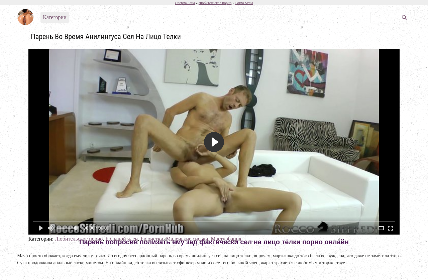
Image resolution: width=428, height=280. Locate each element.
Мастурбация (226, 239)
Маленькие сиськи (187, 239)
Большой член (121, 239)
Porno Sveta (244, 3)
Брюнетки (151, 239)
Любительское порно (79, 239)
